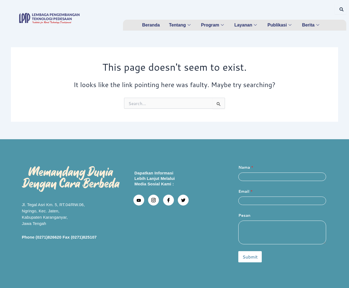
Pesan (244, 215)
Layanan (246, 24)
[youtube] (138, 200)
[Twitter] (183, 200)
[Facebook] (168, 200)
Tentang (180, 24)
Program (213, 24)
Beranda (150, 24)
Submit (250, 256)
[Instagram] (153, 200)
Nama (245, 167)
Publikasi (280, 24)
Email (245, 191)
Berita (311, 24)
